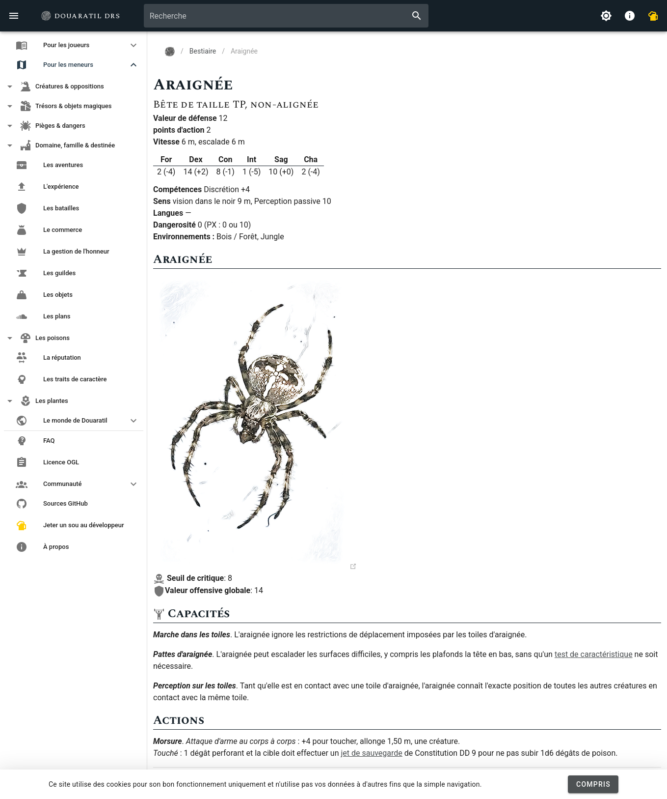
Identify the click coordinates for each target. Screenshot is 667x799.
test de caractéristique (594, 654)
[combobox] (286, 16)
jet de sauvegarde (371, 753)
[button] (73, 45)
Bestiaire (202, 51)
